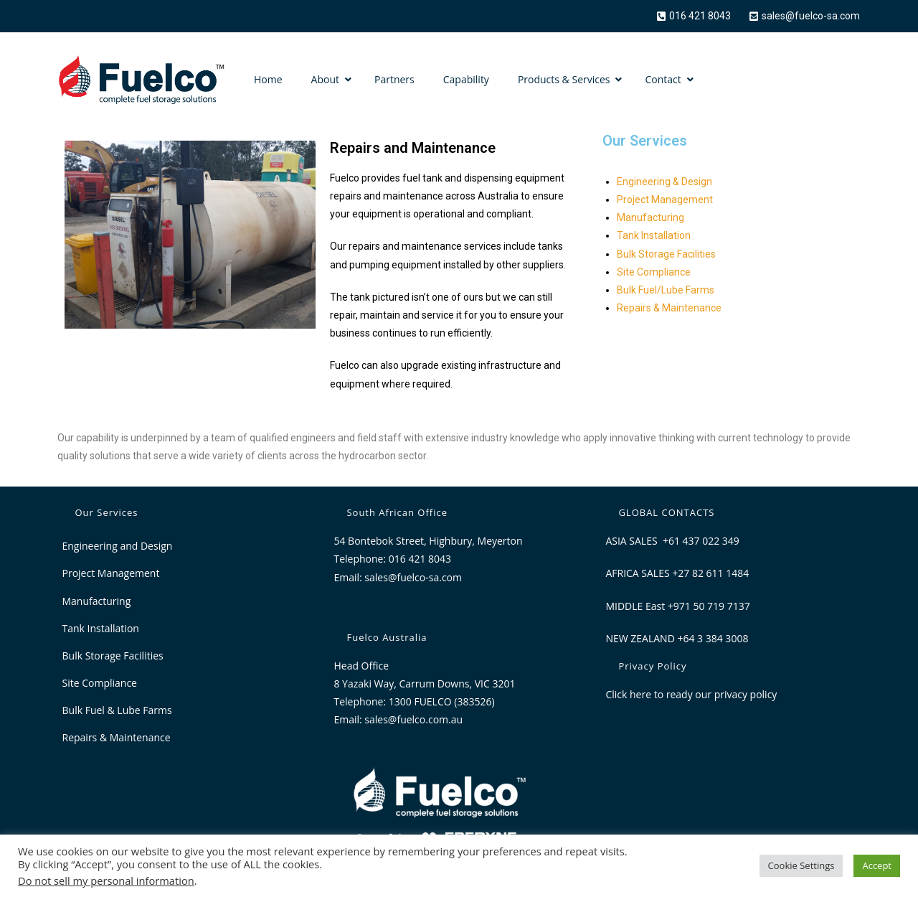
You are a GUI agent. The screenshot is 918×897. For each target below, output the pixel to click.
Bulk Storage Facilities (666, 254)
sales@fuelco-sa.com (413, 577)
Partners (394, 79)
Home (268, 79)
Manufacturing (650, 217)
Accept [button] (876, 865)
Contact (663, 79)
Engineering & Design (664, 181)
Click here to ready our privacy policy (691, 694)
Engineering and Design (117, 546)
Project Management (665, 199)
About (325, 79)
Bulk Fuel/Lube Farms (665, 290)
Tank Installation (654, 235)
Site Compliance (654, 272)
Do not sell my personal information (106, 880)
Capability (466, 79)
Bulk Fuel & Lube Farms (117, 710)
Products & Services (564, 79)
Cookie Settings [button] (801, 865)
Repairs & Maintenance (669, 308)
